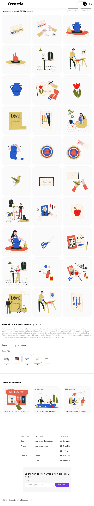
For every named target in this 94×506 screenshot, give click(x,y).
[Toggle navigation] (4, 4)
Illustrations (6, 11)
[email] (39, 485)
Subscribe (62, 485)
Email (27, 481)
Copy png (86, 10)
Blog (22, 441)
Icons (37, 456)
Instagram (65, 451)
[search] (82, 3)
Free (37, 461)
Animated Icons (41, 446)
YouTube (65, 456)
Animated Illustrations (44, 441)
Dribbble (65, 446)
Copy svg (73, 10)
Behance (65, 441)
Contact (24, 456)
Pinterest (65, 461)
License (24, 451)
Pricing (23, 446)
